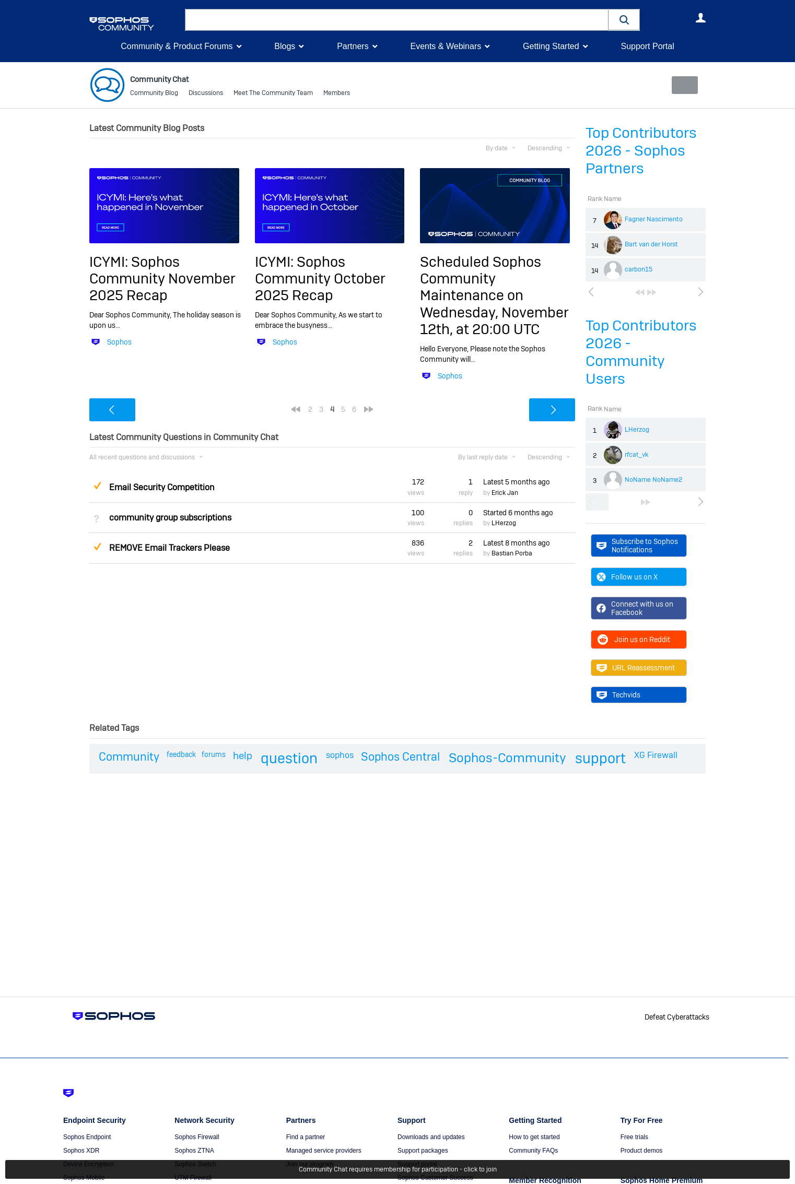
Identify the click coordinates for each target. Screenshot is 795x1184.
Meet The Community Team (273, 94)
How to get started (534, 1137)
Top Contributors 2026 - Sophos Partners (641, 150)
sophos (340, 755)
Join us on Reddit (633, 639)
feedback (181, 754)
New (681, 85)
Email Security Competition (162, 486)
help (242, 755)
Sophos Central (400, 756)
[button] (624, 19)
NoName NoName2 (653, 480)
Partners (352, 46)
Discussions (206, 94)
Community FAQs (533, 1150)
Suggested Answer (97, 485)
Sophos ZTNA (194, 1150)
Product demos (642, 1150)
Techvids (618, 695)
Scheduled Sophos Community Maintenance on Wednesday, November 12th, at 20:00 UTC (494, 295)
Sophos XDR (81, 1150)
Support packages (423, 1150)
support (600, 758)
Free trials (634, 1137)
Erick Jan (505, 493)
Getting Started (551, 46)
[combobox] (396, 19)
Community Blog (154, 94)
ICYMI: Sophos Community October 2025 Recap (320, 278)
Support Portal (647, 46)
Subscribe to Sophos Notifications (637, 545)
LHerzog (637, 429)
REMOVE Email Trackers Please (169, 547)
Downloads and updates (431, 1137)
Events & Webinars (445, 46)
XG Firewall (655, 755)
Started (518, 512)
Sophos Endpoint (87, 1137)
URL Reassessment (636, 667)
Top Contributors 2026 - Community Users (641, 352)
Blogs (284, 46)
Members (336, 94)
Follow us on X (627, 577)
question (289, 758)
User (700, 18)
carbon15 (638, 269)
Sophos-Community (507, 758)
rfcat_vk (636, 455)
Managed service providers (323, 1150)
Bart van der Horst (651, 244)
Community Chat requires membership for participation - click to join (398, 1169)
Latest (516, 482)
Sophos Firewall (196, 1137)
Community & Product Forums (176, 46)
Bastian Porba (512, 553)
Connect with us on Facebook (635, 608)
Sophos (119, 342)
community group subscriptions (170, 517)
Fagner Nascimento (654, 219)
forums (214, 754)
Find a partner (305, 1137)
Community (129, 756)
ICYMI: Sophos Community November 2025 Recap (162, 278)
